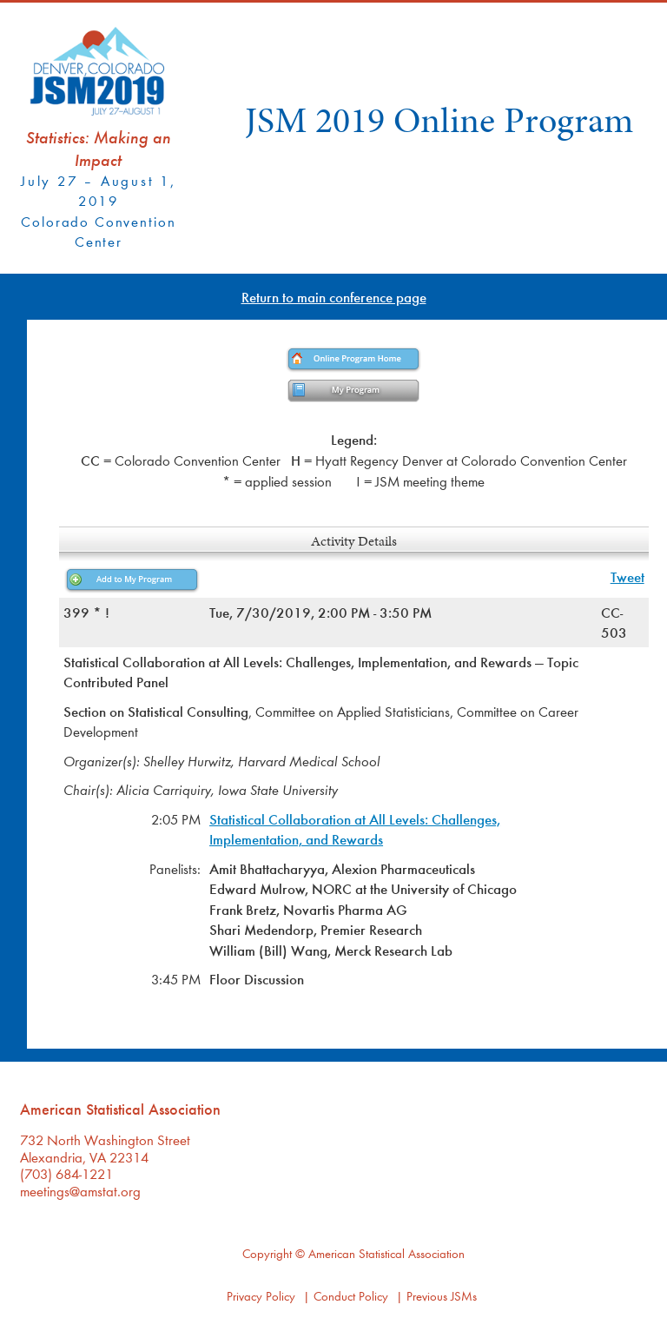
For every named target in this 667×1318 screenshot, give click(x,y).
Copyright (267, 1253)
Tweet (627, 576)
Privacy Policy (261, 1296)
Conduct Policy (351, 1296)
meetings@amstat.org (80, 1191)
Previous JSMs (441, 1296)
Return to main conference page (333, 297)
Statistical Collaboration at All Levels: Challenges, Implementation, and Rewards (354, 829)
